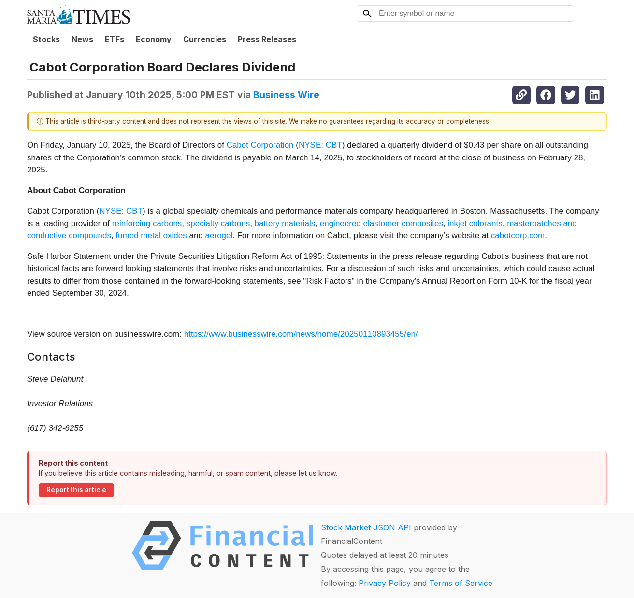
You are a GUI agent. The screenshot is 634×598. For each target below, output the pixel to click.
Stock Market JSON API (366, 527)
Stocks (46, 39)
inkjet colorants (474, 223)
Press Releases (267, 39)
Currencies (204, 39)
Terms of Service (460, 583)
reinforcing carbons (147, 223)
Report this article (76, 490)
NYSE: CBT (320, 145)
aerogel (219, 235)
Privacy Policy (385, 583)
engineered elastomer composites (381, 223)
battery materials (285, 223)
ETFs (114, 39)
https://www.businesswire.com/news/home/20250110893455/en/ (301, 334)
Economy (154, 39)
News (82, 39)
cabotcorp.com (518, 235)
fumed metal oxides (151, 235)
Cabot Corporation (260, 145)
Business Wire (286, 94)
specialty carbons (218, 223)
